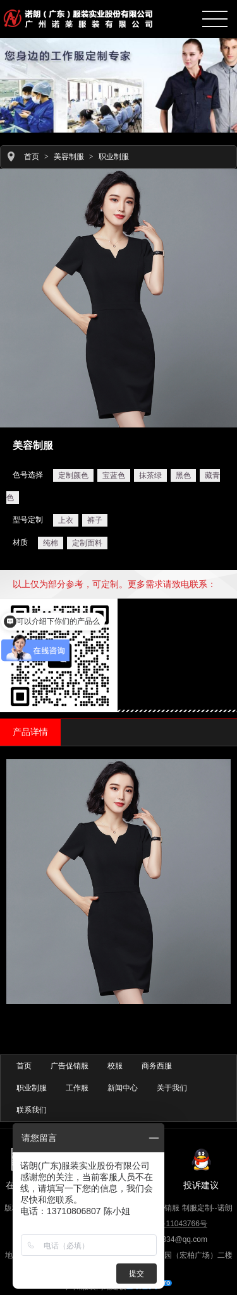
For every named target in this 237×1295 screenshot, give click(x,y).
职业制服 (114, 156)
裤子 (94, 520)
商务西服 (157, 1065)
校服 (115, 1065)
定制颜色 (73, 475)
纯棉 (50, 543)
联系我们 (31, 1110)
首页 (31, 156)
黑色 (183, 475)
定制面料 (87, 543)
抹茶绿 (150, 475)
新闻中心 (122, 1087)
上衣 (65, 520)
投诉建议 (201, 1169)
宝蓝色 (113, 475)
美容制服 (69, 156)
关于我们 (172, 1087)
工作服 (77, 1087)
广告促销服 (69, 1065)
